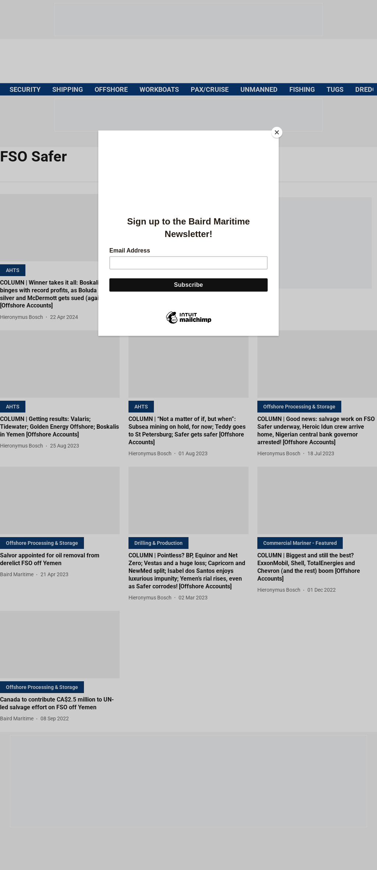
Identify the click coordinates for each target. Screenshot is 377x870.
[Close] (276, 132)
